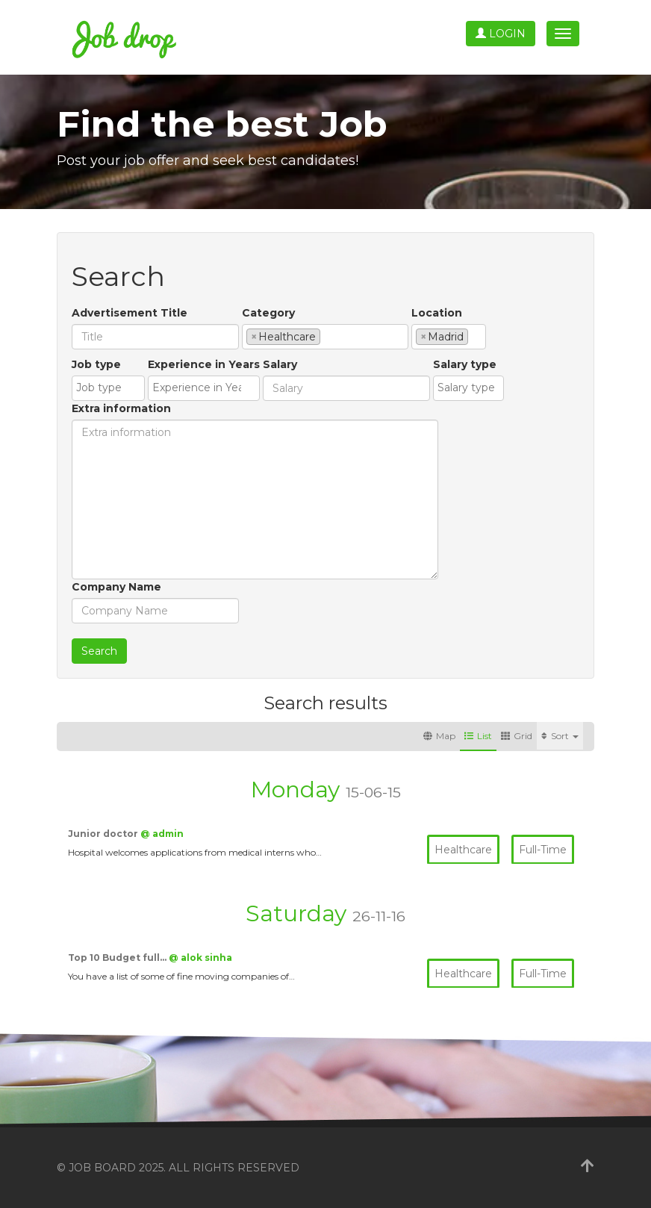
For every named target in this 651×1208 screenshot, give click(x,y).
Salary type (464, 364)
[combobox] (325, 336)
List (478, 735)
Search (99, 651)
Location (436, 313)
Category (268, 313)
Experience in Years (204, 364)
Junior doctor (104, 833)
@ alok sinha (200, 957)
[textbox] (328, 336)
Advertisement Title (129, 313)
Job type (96, 364)
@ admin (162, 833)
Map (439, 735)
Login (501, 33)
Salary (280, 364)
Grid (516, 735)
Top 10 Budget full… (118, 957)
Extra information (121, 408)
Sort (560, 735)
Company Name (116, 587)
